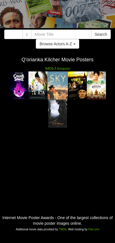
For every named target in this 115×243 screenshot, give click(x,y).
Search (101, 34)
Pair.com (93, 229)
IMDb (49, 68)
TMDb (63, 229)
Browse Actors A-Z (57, 44)
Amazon (63, 68)
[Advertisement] (57, 15)
